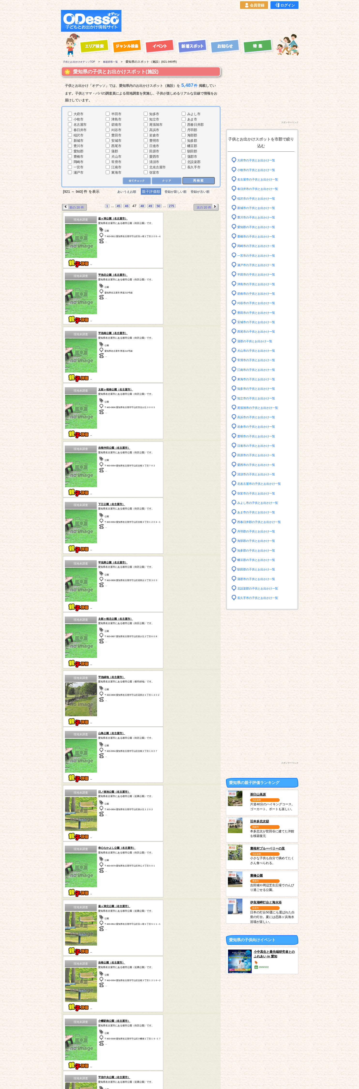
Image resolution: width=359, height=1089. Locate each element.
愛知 (76, 1053)
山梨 (189, 1035)
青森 (76, 1035)
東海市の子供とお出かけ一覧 (259, 379)
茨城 (132, 1041)
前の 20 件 (74, 206)
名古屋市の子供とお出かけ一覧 (261, 179)
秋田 (76, 1047)
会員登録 (254, 5)
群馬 (104, 1047)
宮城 (104, 1035)
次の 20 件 (206, 206)
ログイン (284, 5)
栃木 (132, 1035)
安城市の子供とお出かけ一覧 (259, 322)
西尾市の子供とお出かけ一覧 (259, 331)
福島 (104, 1041)
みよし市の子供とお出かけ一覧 (261, 503)
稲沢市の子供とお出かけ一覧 (259, 198)
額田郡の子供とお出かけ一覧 (259, 569)
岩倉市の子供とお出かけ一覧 (259, 426)
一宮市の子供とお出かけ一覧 (259, 255)
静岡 (189, 1041)
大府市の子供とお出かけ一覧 (259, 160)
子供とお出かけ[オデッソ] (159, 1079)
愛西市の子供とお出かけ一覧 (259, 465)
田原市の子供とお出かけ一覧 (259, 455)
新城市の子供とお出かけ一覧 (259, 208)
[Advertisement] (211, 21)
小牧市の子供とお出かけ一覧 (259, 170)
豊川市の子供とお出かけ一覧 (259, 217)
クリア (166, 181)
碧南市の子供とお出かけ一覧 (259, 293)
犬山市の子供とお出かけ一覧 (259, 350)
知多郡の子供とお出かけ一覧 (259, 550)
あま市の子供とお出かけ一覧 (259, 512)
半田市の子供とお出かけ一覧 (259, 274)
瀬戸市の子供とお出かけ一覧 (259, 265)
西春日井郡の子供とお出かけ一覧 (262, 521)
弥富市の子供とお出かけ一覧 (259, 493)
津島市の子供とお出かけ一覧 (259, 284)
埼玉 (132, 1047)
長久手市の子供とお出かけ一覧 (261, 598)
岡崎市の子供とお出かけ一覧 (259, 246)
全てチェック (135, 181)
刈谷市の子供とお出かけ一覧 (259, 303)
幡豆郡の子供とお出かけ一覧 (259, 560)
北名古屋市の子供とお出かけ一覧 (262, 483)
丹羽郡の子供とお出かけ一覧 (259, 531)
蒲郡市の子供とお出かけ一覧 (259, 579)
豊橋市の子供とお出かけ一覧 (259, 236)
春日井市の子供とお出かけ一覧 (261, 189)
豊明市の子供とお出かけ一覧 (259, 436)
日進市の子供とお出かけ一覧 (259, 446)
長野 (189, 1047)
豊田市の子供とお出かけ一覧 (259, 312)
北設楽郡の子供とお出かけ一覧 (261, 588)
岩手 (76, 1041)
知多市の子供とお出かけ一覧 (259, 388)
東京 (160, 1041)
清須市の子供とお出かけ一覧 (259, 474)
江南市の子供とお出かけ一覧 (259, 369)
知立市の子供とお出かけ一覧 (259, 398)
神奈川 (161, 1047)
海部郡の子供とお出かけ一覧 (259, 541)
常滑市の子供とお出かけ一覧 (259, 360)
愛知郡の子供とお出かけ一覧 (259, 227)
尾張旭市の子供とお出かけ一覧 (261, 408)
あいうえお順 (123, 192)
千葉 (160, 1035)
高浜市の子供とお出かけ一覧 (259, 417)
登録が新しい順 (175, 192)
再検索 (198, 181)
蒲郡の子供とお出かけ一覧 (257, 341)
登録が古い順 (204, 192)
